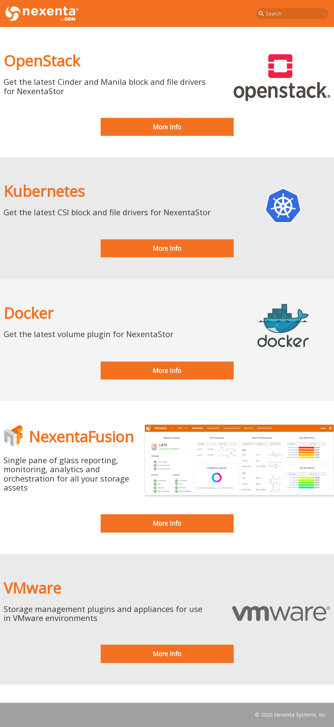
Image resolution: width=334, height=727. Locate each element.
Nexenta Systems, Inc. (300, 714)
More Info (167, 127)
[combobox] (292, 13)
